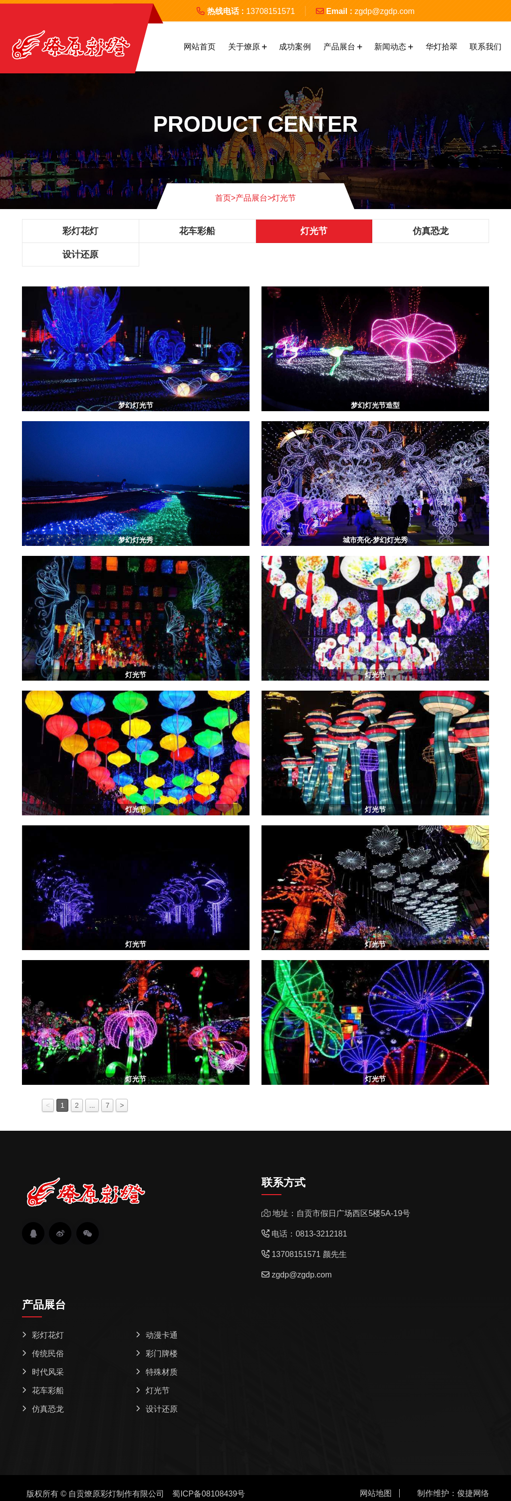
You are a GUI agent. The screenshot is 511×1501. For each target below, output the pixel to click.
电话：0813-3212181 (309, 1234)
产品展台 (339, 46)
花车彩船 (197, 231)
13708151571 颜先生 (308, 1254)
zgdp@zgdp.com (384, 11)
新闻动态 (390, 46)
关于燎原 (244, 46)
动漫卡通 (162, 1335)
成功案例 (295, 46)
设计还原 (80, 254)
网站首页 (200, 46)
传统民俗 (48, 1353)
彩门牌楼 (162, 1353)
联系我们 (486, 46)
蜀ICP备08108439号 (208, 1494)
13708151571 (270, 11)
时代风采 (48, 1372)
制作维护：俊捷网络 (453, 1493)
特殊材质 (162, 1372)
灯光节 (284, 198)
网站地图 (376, 1493)
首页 (225, 198)
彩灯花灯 (80, 231)
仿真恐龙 (431, 231)
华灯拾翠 (442, 46)
